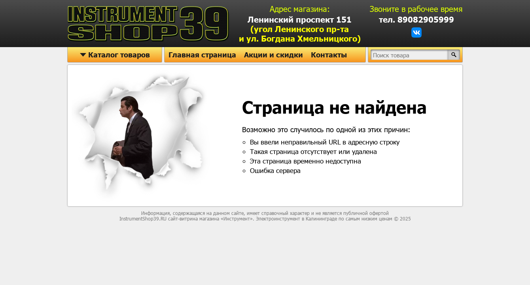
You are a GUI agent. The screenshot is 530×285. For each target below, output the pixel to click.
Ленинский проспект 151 (300, 29)
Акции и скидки (273, 54)
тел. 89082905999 (416, 19)
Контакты (329, 54)
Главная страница (202, 54)
